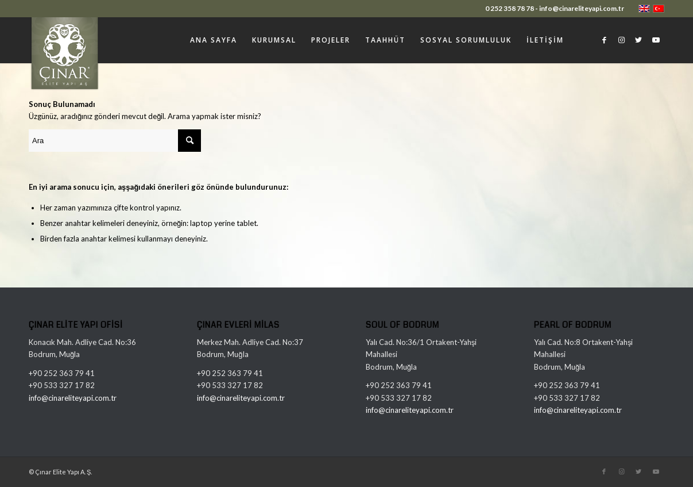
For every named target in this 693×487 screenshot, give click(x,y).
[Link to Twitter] (638, 39)
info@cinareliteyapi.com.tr (73, 397)
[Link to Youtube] (655, 39)
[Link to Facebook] (604, 39)
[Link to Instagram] (621, 39)
